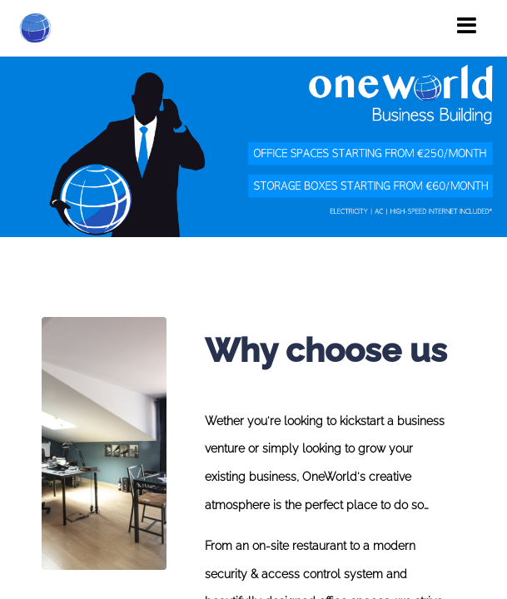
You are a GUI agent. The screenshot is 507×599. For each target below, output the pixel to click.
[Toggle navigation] (467, 26)
